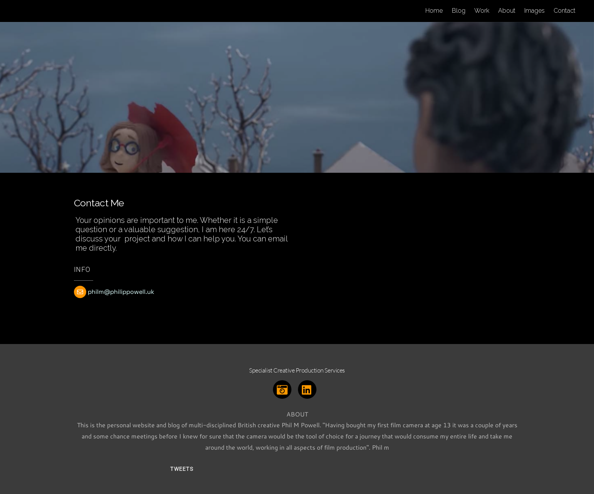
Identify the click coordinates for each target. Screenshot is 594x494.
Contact (565, 10)
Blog (458, 10)
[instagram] (283, 388)
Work (481, 10)
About (506, 10)
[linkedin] (308, 388)
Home (434, 10)
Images (534, 10)
